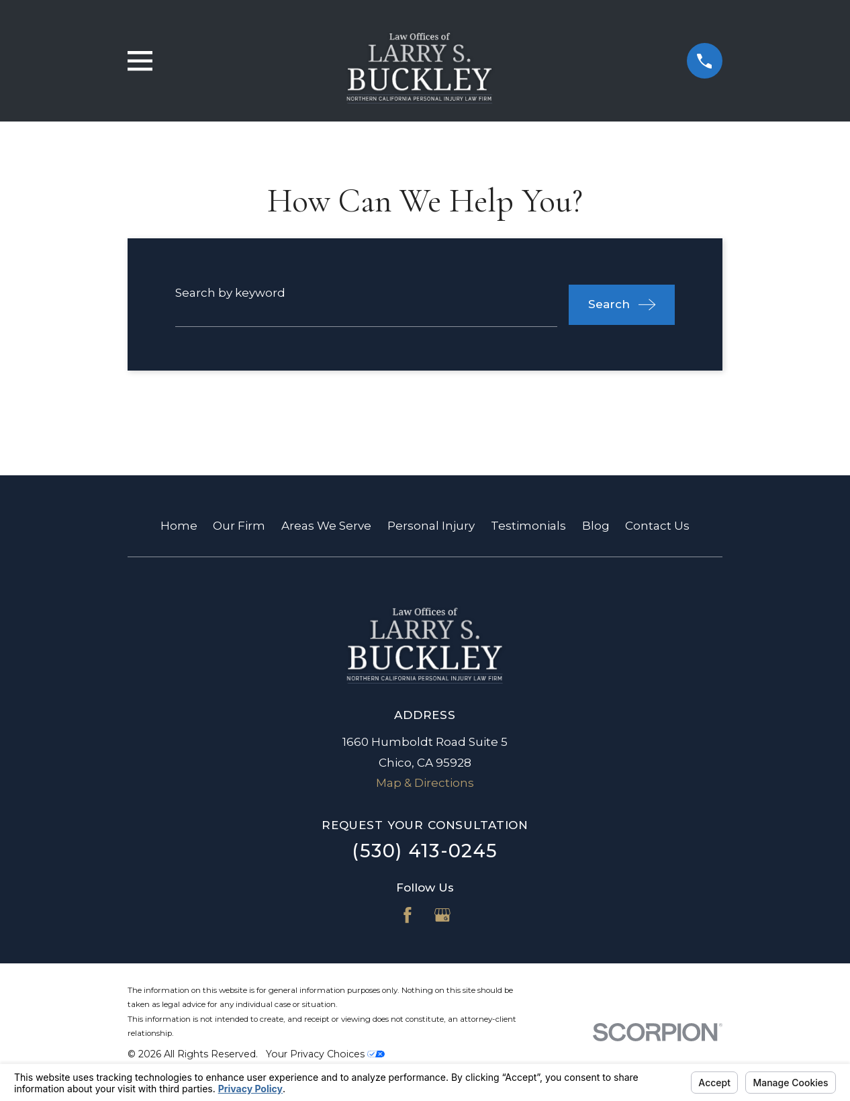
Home (178, 525)
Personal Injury (431, 525)
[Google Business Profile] (442, 915)
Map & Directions (425, 782)
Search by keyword (230, 292)
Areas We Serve (326, 525)
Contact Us (657, 525)
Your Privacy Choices (325, 1054)
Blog (596, 525)
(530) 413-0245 (425, 851)
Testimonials (528, 525)
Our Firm (239, 525)
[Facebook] (407, 915)
